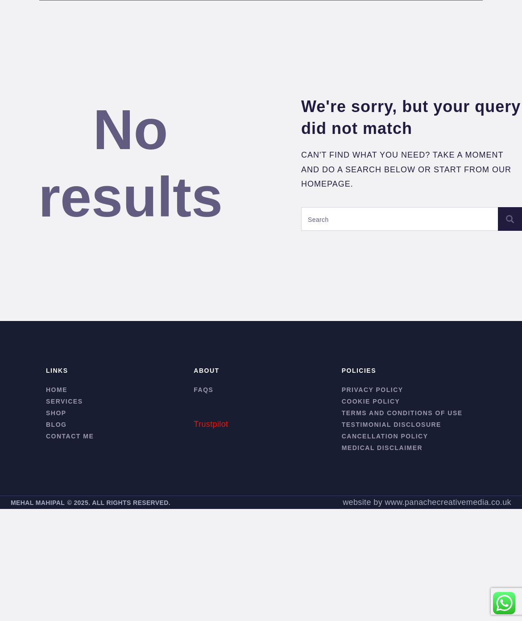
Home (56, 389)
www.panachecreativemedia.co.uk (448, 502)
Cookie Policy (371, 401)
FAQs (203, 389)
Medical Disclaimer (382, 447)
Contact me (70, 436)
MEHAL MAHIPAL (38, 502)
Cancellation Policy (385, 436)
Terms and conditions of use (402, 413)
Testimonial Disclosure (391, 424)
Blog (56, 424)
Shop (56, 413)
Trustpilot (211, 424)
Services (64, 401)
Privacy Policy (372, 389)
